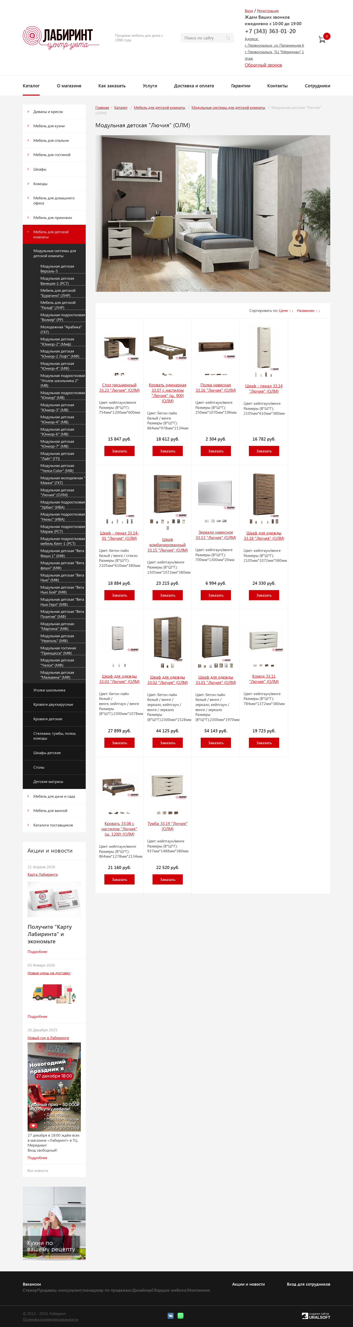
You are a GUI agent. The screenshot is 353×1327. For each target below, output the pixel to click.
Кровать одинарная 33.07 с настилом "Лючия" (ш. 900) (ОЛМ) (167, 392)
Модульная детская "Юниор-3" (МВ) (57, 407)
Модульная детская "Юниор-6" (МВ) (57, 432)
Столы (38, 767)
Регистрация (268, 10)
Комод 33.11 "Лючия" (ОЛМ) (264, 678)
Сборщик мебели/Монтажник (181, 1290)
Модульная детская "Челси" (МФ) (57, 662)
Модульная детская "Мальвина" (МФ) (57, 675)
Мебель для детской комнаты (51, 234)
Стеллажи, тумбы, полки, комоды (54, 736)
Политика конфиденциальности (50, 1319)
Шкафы (39, 169)
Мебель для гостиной (51, 154)
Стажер (30, 1290)
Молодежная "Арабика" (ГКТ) (61, 329)
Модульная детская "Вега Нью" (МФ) (62, 578)
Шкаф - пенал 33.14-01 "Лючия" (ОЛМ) (119, 535)
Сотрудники (317, 85)
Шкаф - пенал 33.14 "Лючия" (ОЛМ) (264, 388)
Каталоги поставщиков (53, 824)
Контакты (277, 85)
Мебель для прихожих (52, 217)
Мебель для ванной (50, 810)
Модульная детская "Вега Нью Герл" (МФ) (62, 602)
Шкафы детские (47, 752)
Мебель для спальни (51, 140)
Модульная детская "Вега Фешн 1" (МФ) (62, 553)
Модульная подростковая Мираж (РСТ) (62, 529)
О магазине (69, 85)
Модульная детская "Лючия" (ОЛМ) (57, 492)
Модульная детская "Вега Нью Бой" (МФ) (62, 590)
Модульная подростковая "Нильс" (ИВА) (62, 517)
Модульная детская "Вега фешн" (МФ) (62, 565)
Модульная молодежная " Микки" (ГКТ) (62, 480)
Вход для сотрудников (308, 1284)
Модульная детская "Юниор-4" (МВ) (57, 419)
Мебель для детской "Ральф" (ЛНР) (58, 305)
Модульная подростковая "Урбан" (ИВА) (62, 505)
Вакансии (32, 1284)
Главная (102, 107)
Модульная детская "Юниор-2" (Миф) (57, 341)
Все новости (37, 1170)
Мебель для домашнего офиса (54, 200)
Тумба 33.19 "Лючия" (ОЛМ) (168, 826)
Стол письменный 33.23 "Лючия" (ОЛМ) (119, 387)
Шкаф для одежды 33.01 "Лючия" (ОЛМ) (216, 679)
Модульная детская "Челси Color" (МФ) (57, 468)
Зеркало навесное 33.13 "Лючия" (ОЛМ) (216, 534)
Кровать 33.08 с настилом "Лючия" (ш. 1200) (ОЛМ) (119, 829)
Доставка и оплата (194, 85)
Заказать (119, 450)
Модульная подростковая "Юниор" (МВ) (62, 395)
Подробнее (37, 951)
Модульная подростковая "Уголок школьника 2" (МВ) (62, 380)
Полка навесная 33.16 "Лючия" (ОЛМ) (216, 387)
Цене (283, 310)
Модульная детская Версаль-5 (57, 269)
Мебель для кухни (49, 125)
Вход (249, 10)
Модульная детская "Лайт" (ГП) (57, 456)
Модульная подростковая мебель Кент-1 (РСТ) (62, 541)
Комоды (40, 183)
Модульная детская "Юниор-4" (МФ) (57, 366)
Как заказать (112, 85)
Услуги (150, 85)
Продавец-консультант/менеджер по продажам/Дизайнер (94, 1290)
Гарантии (240, 85)
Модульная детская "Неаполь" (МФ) (57, 638)
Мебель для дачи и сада (54, 796)
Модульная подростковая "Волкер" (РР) (62, 317)
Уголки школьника (49, 689)
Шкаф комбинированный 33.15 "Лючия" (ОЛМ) (167, 545)
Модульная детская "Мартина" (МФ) (57, 626)
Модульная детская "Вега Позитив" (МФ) (62, 614)
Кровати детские (47, 718)
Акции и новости (248, 1284)
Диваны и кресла (48, 111)
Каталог (31, 85)
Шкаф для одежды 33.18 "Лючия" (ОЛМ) (264, 535)
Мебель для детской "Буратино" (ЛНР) (58, 293)
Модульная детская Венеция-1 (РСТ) (57, 281)
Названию (306, 310)
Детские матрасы (48, 781)
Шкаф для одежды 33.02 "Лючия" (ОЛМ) (167, 679)
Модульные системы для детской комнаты (54, 253)
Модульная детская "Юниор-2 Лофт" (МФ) (59, 354)
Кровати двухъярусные (53, 704)
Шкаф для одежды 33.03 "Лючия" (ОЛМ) (119, 678)
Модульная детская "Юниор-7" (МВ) (57, 444)
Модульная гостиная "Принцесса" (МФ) (58, 650)
